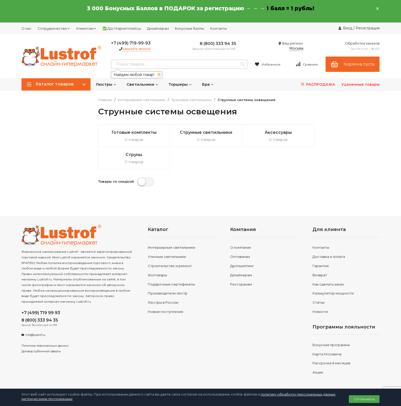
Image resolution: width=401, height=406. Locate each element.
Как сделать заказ (328, 262)
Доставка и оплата (329, 234)
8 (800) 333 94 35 (218, 43)
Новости (320, 289)
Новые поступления (165, 289)
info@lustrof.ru (35, 312)
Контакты (218, 28)
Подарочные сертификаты (171, 262)
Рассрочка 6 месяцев (331, 341)
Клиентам (86, 28)
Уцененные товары (360, 84)
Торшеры (180, 84)
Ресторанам (241, 262)
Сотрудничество (54, 28)
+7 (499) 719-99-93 (131, 43)
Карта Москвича (327, 332)
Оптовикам (240, 234)
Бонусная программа (331, 322)
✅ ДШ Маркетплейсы (122, 28)
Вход (347, 28)
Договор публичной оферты (41, 329)
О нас (26, 28)
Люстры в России (163, 280)
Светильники (142, 84)
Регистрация (368, 28)
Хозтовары (157, 252)
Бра (208, 84)
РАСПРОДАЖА (317, 84)
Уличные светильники (167, 234)
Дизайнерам (158, 28)
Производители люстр (167, 271)
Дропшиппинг (242, 244)
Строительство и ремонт (170, 244)
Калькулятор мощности (333, 271)
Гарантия (321, 244)
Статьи (319, 280)
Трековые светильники (191, 100)
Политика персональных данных (45, 323)
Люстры (106, 84)
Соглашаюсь (364, 399)
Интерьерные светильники (141, 100)
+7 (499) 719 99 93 (40, 290)
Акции (318, 350)
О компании (240, 225)
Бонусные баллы (189, 28)
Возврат (320, 252)
